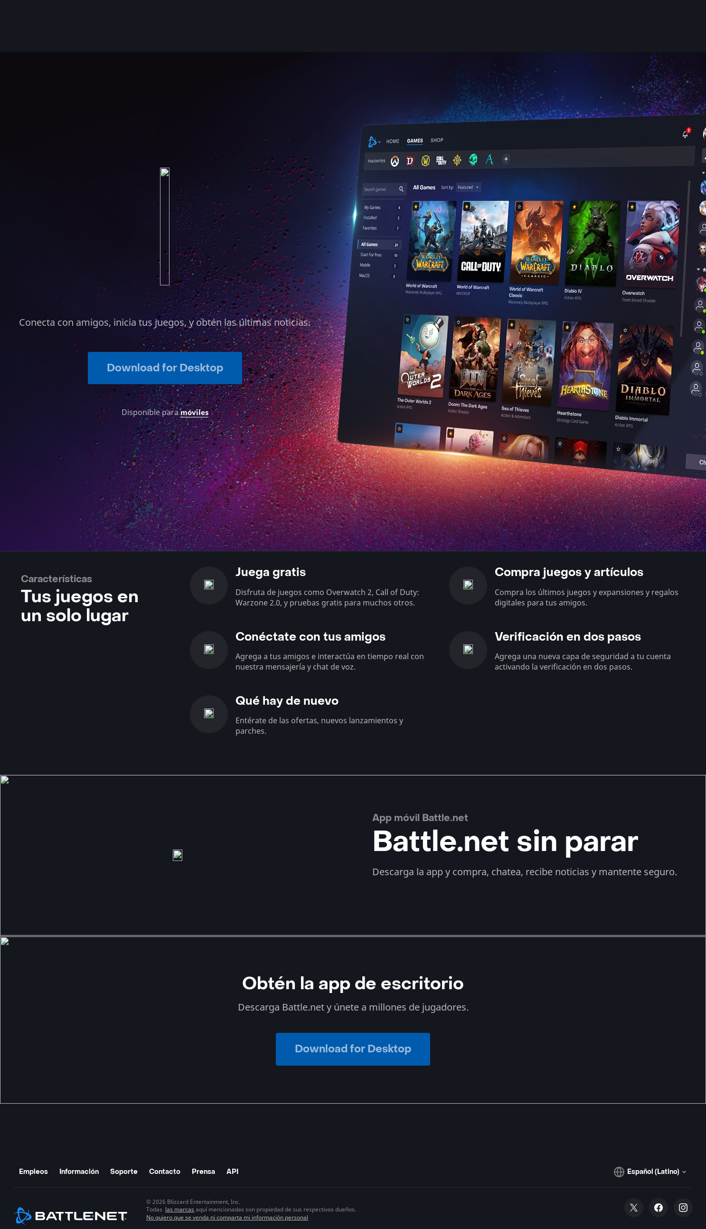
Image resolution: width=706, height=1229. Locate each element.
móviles (194, 395)
